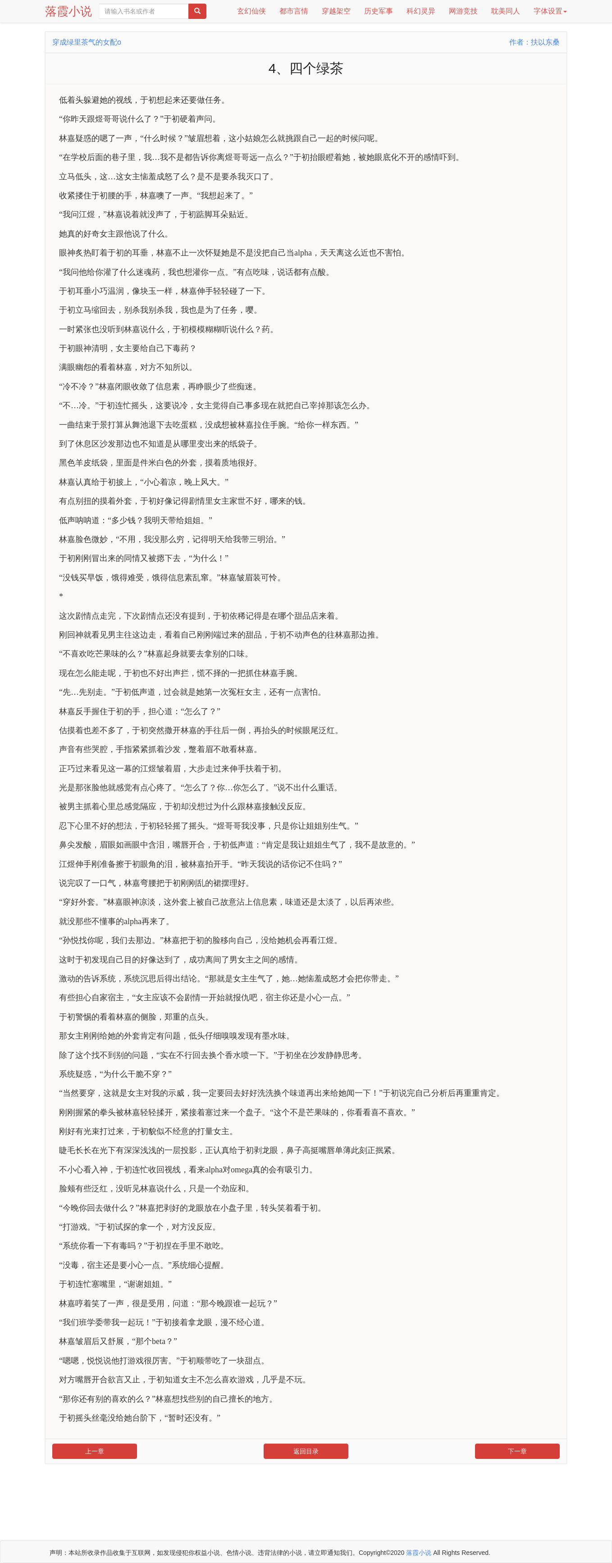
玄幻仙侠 (251, 11)
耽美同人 (505, 11)
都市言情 (293, 11)
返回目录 (306, 1451)
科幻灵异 (420, 11)
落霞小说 (68, 11)
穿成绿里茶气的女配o (86, 42)
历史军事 (378, 11)
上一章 (94, 1451)
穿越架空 (336, 11)
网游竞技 (463, 11)
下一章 (517, 1451)
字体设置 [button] (550, 11)
